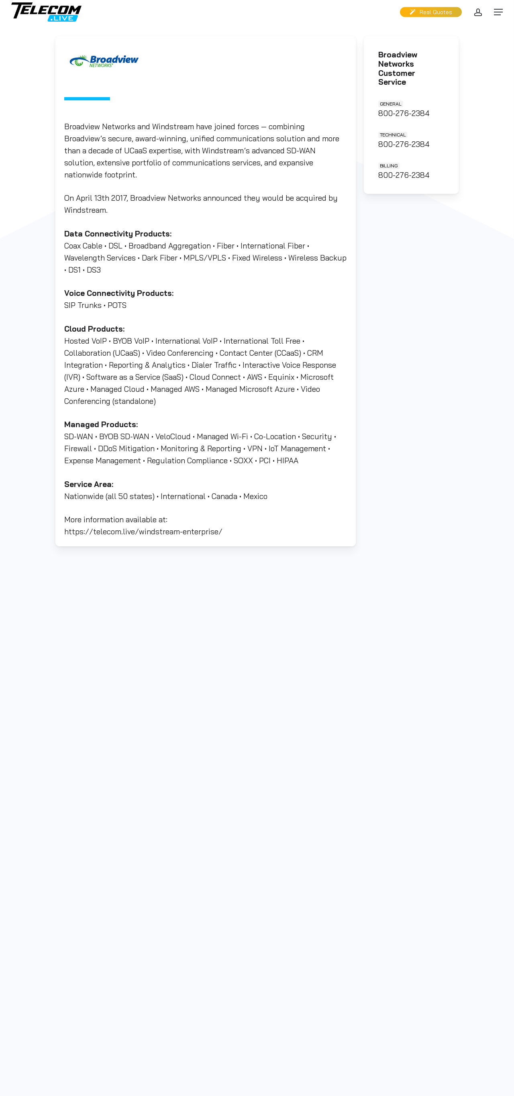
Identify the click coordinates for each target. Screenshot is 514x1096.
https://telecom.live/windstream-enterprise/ (143, 531)
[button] (498, 12)
